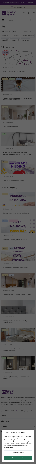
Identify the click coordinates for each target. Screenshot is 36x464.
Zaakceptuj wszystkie (18, 458)
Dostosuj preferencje (18, 452)
